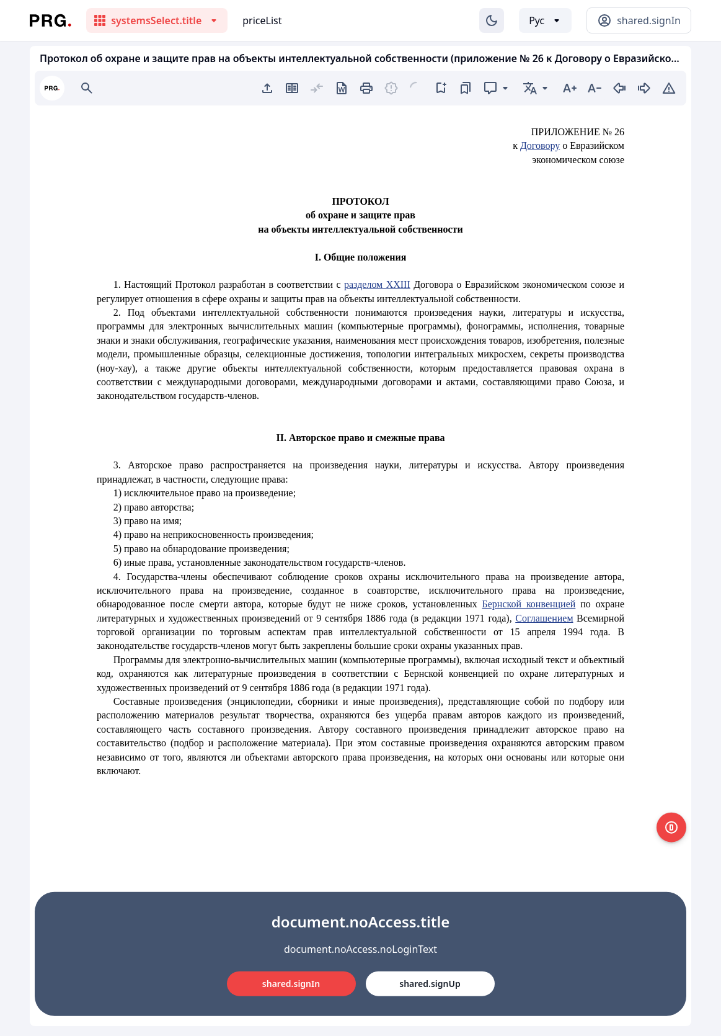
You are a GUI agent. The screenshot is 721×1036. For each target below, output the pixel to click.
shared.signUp (429, 983)
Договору (540, 145)
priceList (261, 20)
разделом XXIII (377, 284)
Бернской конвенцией (529, 604)
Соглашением (544, 618)
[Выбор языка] (545, 20)
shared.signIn (291, 983)
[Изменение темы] (491, 20)
